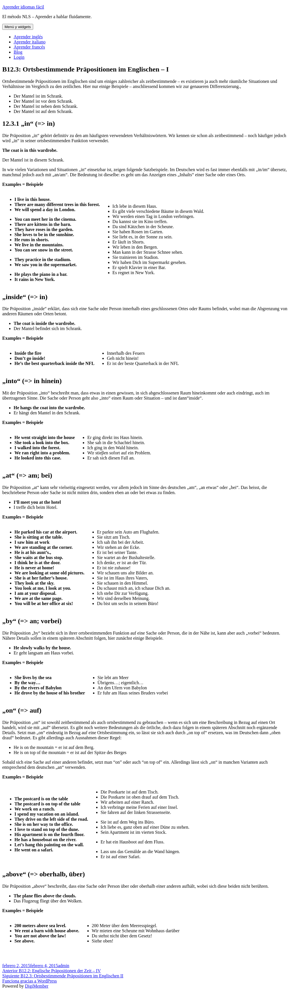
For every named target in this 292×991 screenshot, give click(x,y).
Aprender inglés (28, 36)
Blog (18, 52)
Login (19, 57)
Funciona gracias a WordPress (29, 981)
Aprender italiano (29, 41)
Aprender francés (29, 47)
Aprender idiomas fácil (23, 7)
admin (63, 965)
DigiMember (36, 986)
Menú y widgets (18, 27)
